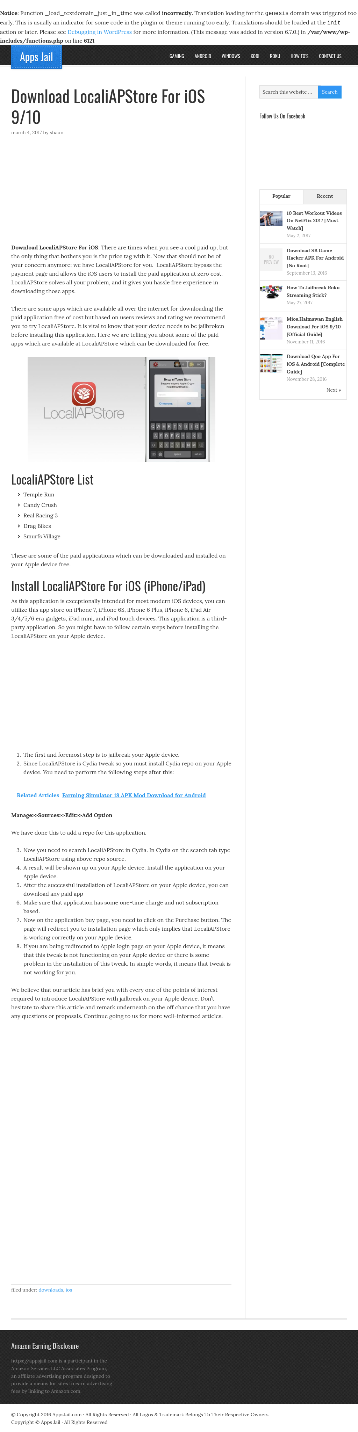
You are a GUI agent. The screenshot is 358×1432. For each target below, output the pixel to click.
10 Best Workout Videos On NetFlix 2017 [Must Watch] (314, 219)
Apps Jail (36, 55)
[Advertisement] (121, 191)
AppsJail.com (66, 1413)
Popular (281, 194)
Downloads (50, 1288)
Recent (325, 194)
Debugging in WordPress (99, 30)
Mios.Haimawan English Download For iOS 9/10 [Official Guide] (315, 325)
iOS (69, 1288)
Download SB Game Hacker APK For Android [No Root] (315, 257)
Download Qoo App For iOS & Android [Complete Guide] (316, 362)
